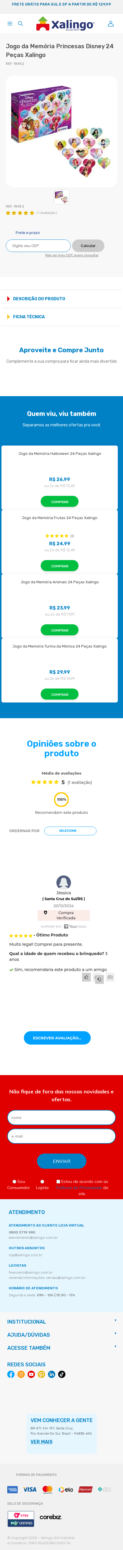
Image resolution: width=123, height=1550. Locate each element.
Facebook (11, 1374)
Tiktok (61, 1374)
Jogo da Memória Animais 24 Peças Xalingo (60, 582)
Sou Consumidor (18, 1184)
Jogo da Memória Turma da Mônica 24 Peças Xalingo (60, 646)
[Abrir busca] (20, 23)
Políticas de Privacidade (79, 1187)
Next (116, 7)
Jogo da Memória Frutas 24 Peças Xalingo (59, 518)
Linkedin (51, 1374)
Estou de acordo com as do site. (82, 1187)
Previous (7, 7)
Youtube (31, 1374)
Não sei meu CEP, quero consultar (72, 255)
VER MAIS (42, 1441)
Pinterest (41, 1374)
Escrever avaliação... (57, 1038)
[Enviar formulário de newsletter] (61, 1161)
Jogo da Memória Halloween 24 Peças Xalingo (59, 453)
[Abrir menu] (10, 23)
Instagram (21, 1374)
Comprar (59, 502)
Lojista (42, 1185)
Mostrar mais (115, 299)
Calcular (88, 246)
